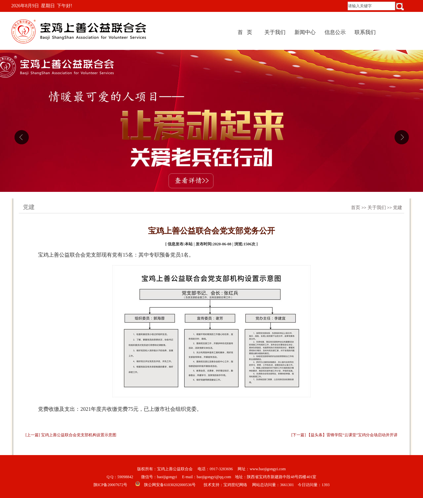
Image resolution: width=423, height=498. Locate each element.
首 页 (245, 32)
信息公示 (335, 32)
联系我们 (365, 32)
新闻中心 (305, 32)
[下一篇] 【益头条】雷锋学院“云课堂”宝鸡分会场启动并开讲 (344, 435)
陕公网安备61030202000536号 (170, 484)
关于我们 (275, 32)
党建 (397, 207)
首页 (355, 207)
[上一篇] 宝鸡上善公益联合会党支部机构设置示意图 (70, 435)
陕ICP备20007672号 (111, 484)
